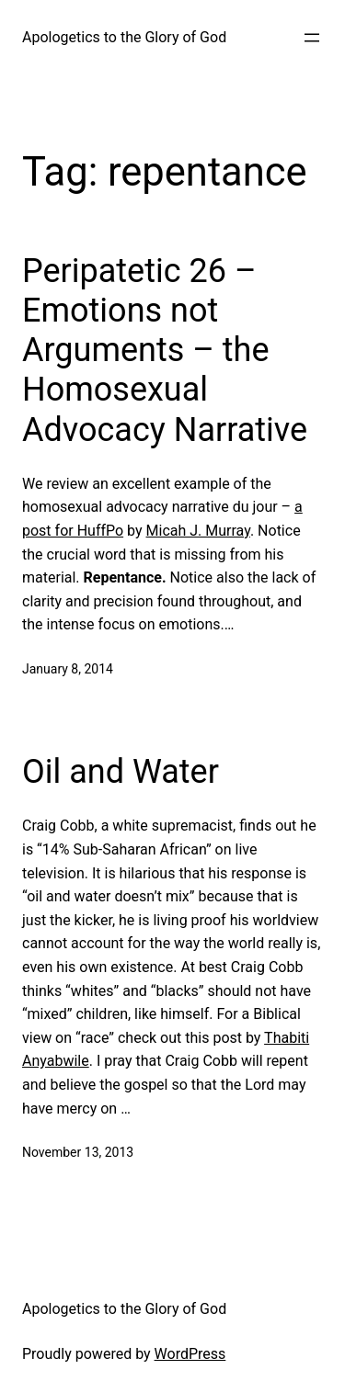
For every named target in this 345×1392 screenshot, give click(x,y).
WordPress (190, 1354)
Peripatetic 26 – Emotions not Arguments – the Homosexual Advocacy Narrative (164, 350)
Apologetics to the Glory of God (124, 37)
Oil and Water (120, 772)
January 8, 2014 (67, 669)
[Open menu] (312, 38)
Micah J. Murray (198, 530)
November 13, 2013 (77, 1152)
